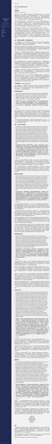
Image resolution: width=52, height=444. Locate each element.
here (17, 12)
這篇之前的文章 (42, 229)
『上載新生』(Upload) (27, 261)
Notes (3, 34)
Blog (2, 33)
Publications (4, 32)
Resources (3, 36)
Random (17, 10)
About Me (3, 29)
